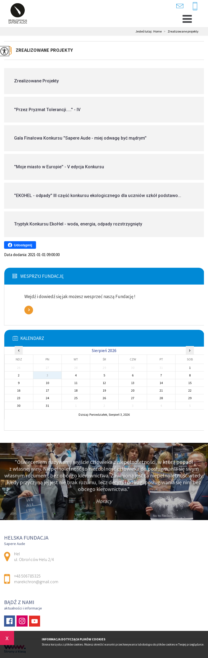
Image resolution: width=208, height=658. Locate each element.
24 (47, 398)
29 (189, 398)
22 (189, 390)
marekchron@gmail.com (179, 6)
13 (132, 383)
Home (157, 31)
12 (104, 383)
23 (18, 398)
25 (75, 398)
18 (75, 390)
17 (47, 390)
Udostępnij (20, 245)
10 (47, 383)
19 (104, 390)
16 (18, 390)
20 (132, 390)
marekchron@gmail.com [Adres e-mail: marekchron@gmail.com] (36, 581)
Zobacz (28, 310)
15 (189, 383)
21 (161, 390)
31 (47, 406)
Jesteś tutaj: (144, 31)
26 (104, 398)
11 (75, 383)
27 (132, 398)
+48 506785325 (195, 6)
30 (18, 406)
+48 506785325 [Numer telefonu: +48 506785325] (27, 576)
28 (161, 398)
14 (161, 383)
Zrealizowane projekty (180, 31)
